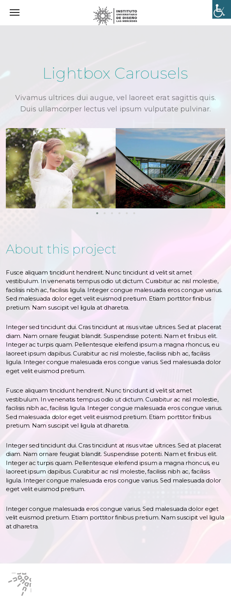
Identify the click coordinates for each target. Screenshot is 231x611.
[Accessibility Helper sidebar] (221, 9)
